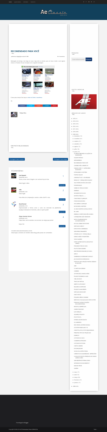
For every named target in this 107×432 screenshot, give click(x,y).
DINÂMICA (76, 190)
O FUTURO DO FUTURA (79, 343)
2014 (74, 121)
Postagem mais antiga (60, 159)
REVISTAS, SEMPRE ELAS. (80, 306)
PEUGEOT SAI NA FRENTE (80, 289)
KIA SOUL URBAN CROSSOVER (81, 223)
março (76, 377)
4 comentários (62, 56)
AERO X (76, 254)
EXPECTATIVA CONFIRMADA (81, 228)
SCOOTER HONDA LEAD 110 (81, 327)
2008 (74, 386)
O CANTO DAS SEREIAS (79, 268)
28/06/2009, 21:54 (23, 206)
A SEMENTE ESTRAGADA (80, 340)
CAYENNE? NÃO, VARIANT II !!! (81, 165)
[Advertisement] (38, 38)
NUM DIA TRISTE (78, 365)
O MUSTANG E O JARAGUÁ (80, 198)
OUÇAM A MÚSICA (78, 157)
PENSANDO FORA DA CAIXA (80, 246)
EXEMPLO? (76, 335)
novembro (77, 138)
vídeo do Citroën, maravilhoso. (35, 97)
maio (75, 372)
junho (75, 151)
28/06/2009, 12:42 (23, 191)
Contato (33, 2)
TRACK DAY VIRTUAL (79, 281)
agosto (76, 146)
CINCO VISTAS (77, 294)
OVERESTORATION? (79, 309)
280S (75, 266)
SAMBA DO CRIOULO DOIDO (81, 188)
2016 (74, 118)
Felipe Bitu (19, 56)
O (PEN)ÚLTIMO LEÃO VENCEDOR (82, 216)
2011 (74, 129)
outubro (76, 141)
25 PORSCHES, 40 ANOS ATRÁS (81, 273)
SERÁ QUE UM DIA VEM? (80, 292)
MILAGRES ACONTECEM (80, 287)
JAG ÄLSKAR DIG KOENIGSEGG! (81, 259)
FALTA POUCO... (78, 317)
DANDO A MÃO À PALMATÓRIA (81, 236)
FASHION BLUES (78, 185)
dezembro (77, 136)
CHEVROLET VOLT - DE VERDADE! (82, 177)
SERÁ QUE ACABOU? (79, 226)
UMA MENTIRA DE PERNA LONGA (82, 360)
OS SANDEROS (77, 322)
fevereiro (76, 380)
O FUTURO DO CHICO (79, 338)
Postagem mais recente (17, 159)
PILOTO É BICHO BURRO (80, 248)
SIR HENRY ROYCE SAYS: (80, 193)
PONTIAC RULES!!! (78, 175)
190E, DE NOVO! (78, 279)
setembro (76, 144)
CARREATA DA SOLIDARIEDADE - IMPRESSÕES (85, 353)
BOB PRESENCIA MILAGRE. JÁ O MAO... (83, 251)
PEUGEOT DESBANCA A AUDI (81, 276)
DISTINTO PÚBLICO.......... (80, 196)
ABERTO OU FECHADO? (79, 284)
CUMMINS (76, 271)
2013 (74, 124)
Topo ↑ (95, 429)
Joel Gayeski (22, 175)
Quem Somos (17, 2)
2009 (74, 134)
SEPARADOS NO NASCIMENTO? (82, 363)
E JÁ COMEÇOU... (78, 312)
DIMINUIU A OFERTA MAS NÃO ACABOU (83, 214)
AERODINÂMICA (78, 160)
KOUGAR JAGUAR (78, 348)
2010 (74, 131)
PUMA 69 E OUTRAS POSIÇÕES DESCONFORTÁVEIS (81, 303)
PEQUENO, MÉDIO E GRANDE (81, 297)
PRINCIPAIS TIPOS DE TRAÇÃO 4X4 (82, 333)
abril (75, 374)
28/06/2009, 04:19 (23, 177)
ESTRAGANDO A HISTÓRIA (80, 172)
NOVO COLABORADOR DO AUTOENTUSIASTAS (80, 220)
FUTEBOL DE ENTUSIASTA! (80, 319)
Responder (62, 185)
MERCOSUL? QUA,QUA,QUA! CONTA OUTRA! (85, 300)
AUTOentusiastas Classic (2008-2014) (29, 429)
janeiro (76, 382)
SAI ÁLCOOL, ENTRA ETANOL (81, 351)
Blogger (26, 422)
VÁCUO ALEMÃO (78, 239)
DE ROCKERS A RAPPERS (80, 206)
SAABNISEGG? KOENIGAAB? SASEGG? (83, 256)
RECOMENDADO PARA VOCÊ (81, 163)
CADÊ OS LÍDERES (78, 346)
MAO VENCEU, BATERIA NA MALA (82, 325)
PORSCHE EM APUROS (79, 201)
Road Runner (22, 204)
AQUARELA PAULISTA (79, 314)
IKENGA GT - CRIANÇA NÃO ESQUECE (83, 180)
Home (10, 2)
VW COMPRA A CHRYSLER (80, 203)
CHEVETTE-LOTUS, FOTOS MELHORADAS (84, 330)
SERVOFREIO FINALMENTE (80, 231)
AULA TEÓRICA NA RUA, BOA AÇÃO (82, 182)
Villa (20, 189)
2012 (74, 126)
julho (75, 149)
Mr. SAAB (76, 211)
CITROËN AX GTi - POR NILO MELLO (82, 234)
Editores (25, 2)
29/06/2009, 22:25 (23, 218)
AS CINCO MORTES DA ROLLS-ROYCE (83, 209)
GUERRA (76, 368)
